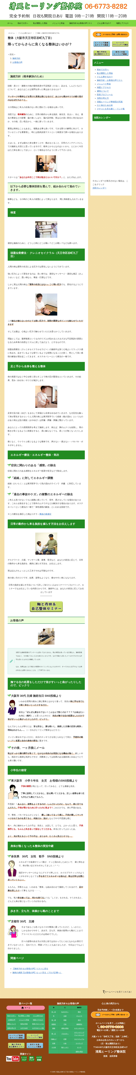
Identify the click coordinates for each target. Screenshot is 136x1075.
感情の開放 (64, 1028)
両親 (65, 1020)
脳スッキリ (64, 1047)
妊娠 (53, 1043)
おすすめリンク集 (38, 1028)
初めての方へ (103, 70)
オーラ (79, 1047)
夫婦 (65, 1016)
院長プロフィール (105, 95)
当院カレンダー (99, 188)
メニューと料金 (104, 84)
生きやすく (64, 1012)
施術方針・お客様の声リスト (110, 80)
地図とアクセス (104, 87)
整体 (79, 1012)
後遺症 (54, 1024)
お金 (65, 1043)
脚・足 (54, 1034)
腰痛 (53, 1028)
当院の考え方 (103, 98)
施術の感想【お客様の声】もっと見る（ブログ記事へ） (37, 973)
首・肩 (54, 1020)
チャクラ (79, 1016)
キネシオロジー (79, 1028)
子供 (65, 1024)
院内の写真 (24, 1024)
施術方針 (16, 58)
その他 (54, 1047)
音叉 (79, 1020)
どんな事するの (38, 1016)
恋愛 (65, 1039)
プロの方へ (64, 1034)
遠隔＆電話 (79, 1051)
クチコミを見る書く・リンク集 (111, 109)
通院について (103, 91)
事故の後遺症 (45, 514)
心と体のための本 (105, 105)
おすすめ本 (24, 1028)
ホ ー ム (25, 1007)
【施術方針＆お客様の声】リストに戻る (30, 969)
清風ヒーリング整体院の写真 (110, 102)
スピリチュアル (79, 1039)
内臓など (54, 1039)
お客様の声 (17, 62)
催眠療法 (79, 1024)
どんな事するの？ (105, 77)
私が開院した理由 (105, 73)
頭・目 (54, 1012)
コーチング (79, 1043)
